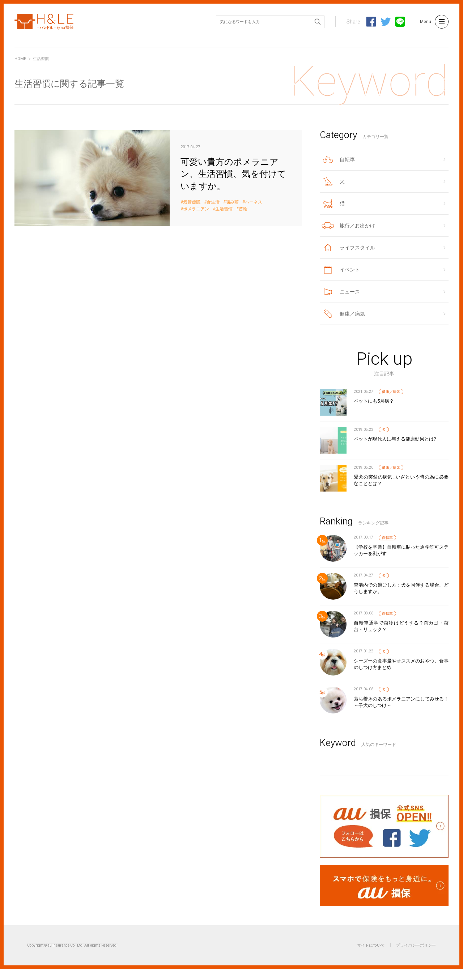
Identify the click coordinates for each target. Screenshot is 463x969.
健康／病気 (391, 392)
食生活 (213, 202)
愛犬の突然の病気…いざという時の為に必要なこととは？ (401, 480)
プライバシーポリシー (416, 945)
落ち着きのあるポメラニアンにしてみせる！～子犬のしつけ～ (401, 702)
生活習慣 (224, 209)
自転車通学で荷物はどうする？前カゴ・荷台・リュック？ (401, 626)
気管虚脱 (191, 202)
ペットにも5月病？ (374, 401)
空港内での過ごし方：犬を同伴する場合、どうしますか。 (401, 588)
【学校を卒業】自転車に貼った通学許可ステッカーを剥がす (401, 550)
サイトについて (371, 945)
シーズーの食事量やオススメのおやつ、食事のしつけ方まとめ (401, 664)
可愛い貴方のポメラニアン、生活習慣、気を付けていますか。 (158, 178)
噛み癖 (232, 202)
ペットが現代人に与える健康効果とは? (395, 439)
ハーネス (253, 202)
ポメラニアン (196, 209)
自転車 (387, 538)
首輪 (243, 209)
